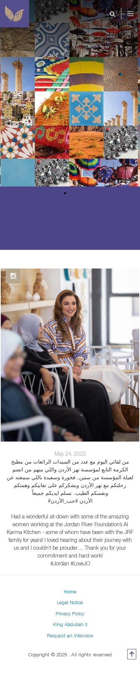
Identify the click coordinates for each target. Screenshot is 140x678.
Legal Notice (70, 602)
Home (70, 591)
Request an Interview (70, 635)
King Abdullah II (70, 624)
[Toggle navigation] (135, 13)
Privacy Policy (70, 613)
